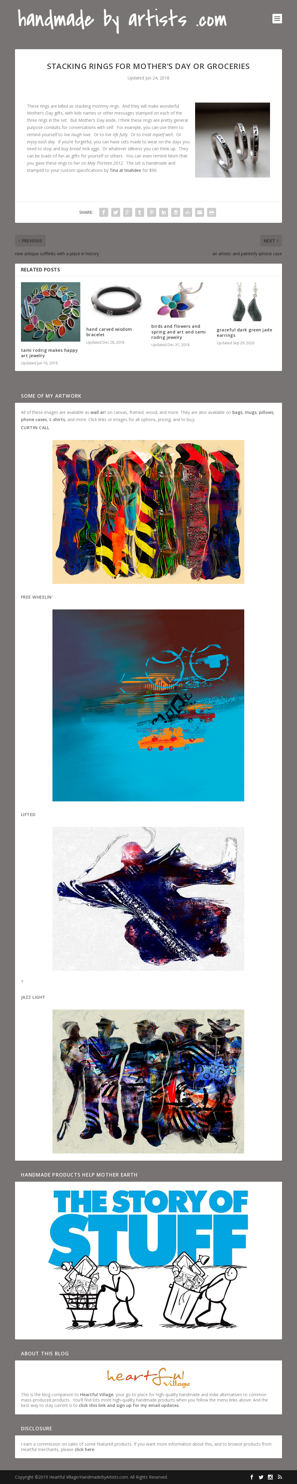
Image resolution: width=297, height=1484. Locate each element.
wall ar (98, 412)
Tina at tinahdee (125, 170)
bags (237, 412)
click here (84, 1449)
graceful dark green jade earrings (244, 332)
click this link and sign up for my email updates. (129, 1405)
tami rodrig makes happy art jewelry (49, 352)
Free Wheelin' (37, 597)
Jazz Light (33, 997)
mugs (251, 412)
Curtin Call (35, 427)
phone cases (34, 419)
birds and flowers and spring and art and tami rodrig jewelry (178, 331)
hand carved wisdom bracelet (109, 331)
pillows (266, 412)
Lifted (28, 814)
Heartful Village (96, 1394)
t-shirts (57, 419)
